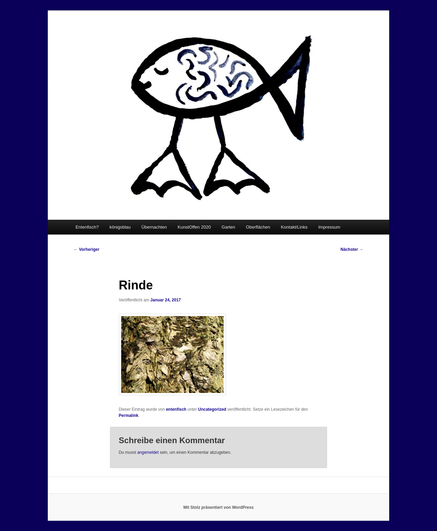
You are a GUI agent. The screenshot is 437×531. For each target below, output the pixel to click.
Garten (228, 227)
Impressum (329, 227)
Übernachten (154, 227)
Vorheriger (86, 249)
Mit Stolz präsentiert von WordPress (218, 507)
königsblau (120, 227)
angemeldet (148, 452)
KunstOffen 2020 (194, 227)
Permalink (128, 415)
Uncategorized (212, 409)
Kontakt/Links (294, 227)
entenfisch (176, 409)
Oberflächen (258, 227)
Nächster (351, 249)
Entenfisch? (87, 227)
